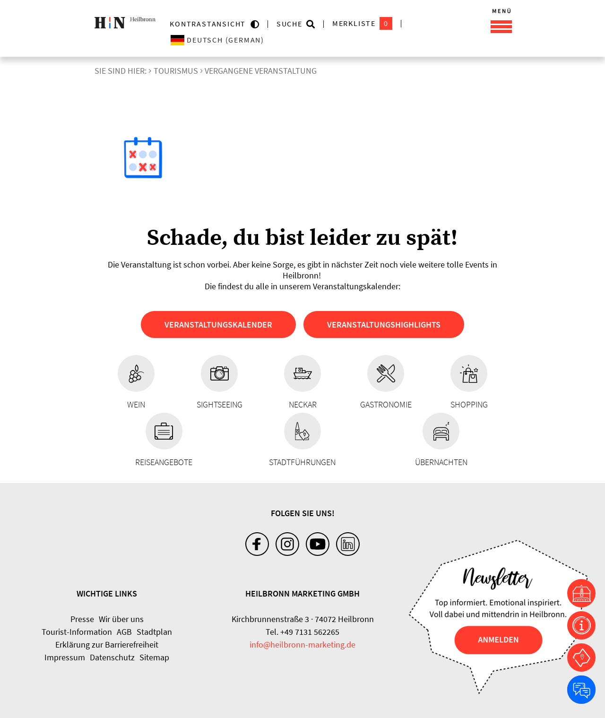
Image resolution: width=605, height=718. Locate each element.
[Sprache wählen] (254, 40)
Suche (289, 23)
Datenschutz (112, 657)
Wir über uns (121, 619)
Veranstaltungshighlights (384, 324)
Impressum (64, 657)
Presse (82, 619)
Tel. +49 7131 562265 (302, 631)
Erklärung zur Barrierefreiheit (106, 644)
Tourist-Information (77, 631)
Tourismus (176, 70)
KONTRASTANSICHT (210, 23)
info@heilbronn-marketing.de (302, 644)
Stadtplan (154, 631)
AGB (124, 631)
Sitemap (154, 657)
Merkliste (362, 23)
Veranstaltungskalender (218, 324)
